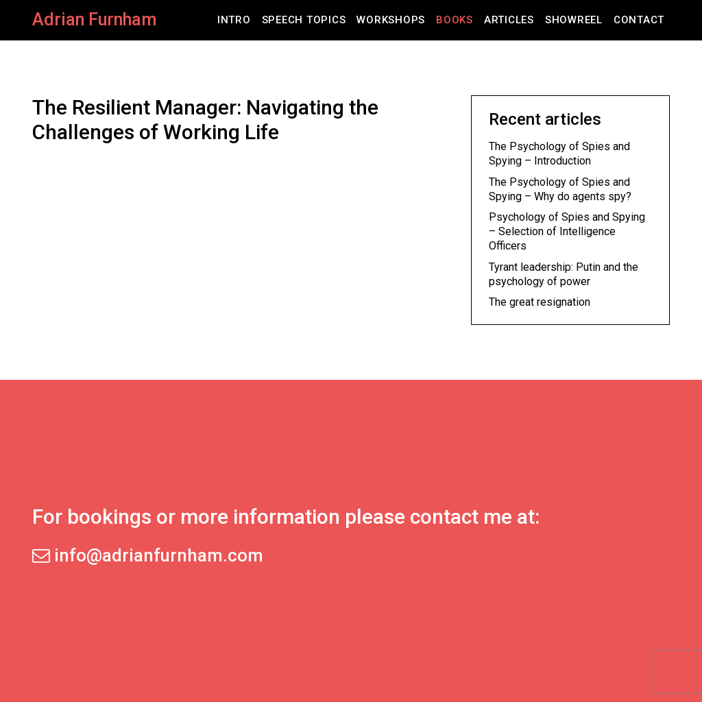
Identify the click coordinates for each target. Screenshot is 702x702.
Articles (509, 20)
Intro (234, 20)
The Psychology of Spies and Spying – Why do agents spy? (560, 189)
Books (454, 20)
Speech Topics (304, 20)
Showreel (574, 20)
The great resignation (539, 301)
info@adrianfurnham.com (147, 555)
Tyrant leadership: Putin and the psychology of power (563, 274)
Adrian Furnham (94, 19)
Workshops (390, 20)
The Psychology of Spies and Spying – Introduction (559, 153)
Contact (639, 20)
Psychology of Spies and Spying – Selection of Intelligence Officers (567, 231)
